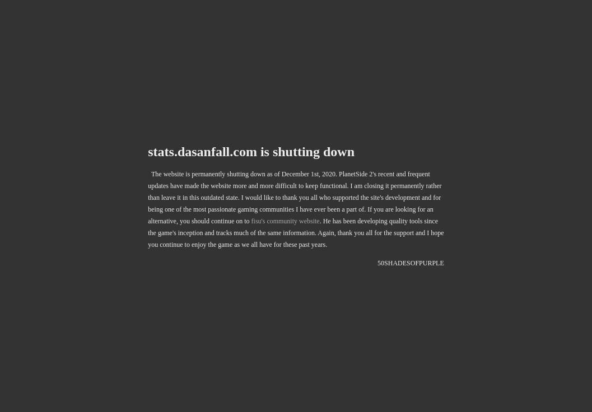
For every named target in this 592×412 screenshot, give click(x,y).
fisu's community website (285, 222)
